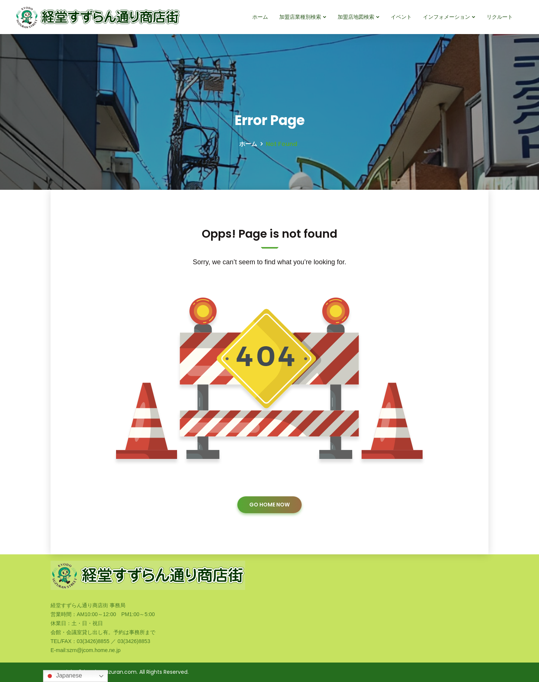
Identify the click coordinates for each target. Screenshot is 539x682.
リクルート (500, 17)
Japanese (63, 676)
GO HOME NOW (269, 504)
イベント (401, 17)
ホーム (260, 17)
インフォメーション (446, 17)
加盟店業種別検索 (300, 17)
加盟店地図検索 (356, 17)
